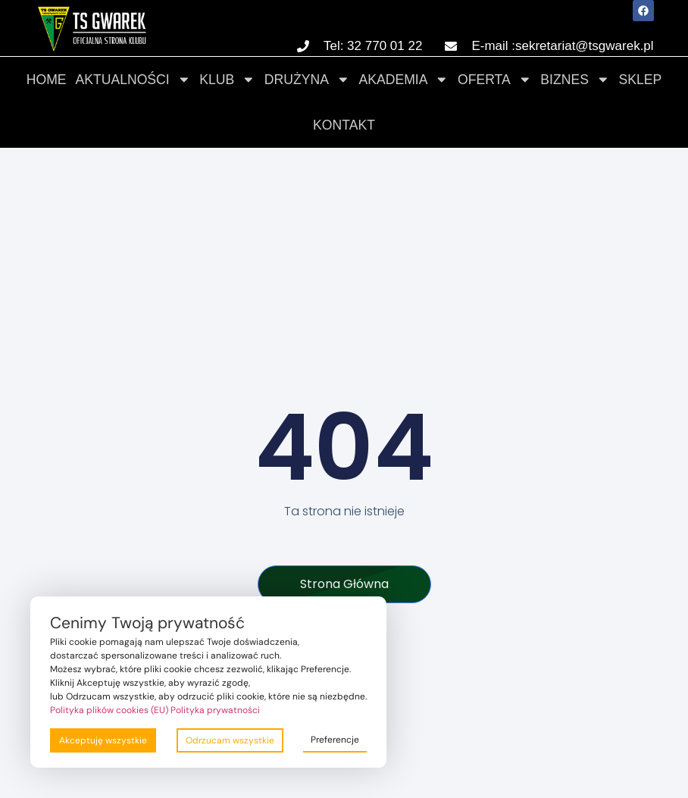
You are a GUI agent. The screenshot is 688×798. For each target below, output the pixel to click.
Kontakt (344, 125)
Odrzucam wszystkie (230, 740)
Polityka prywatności (215, 710)
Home (47, 79)
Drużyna (307, 79)
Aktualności (133, 79)
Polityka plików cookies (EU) (109, 710)
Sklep (640, 79)
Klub (227, 79)
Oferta (494, 79)
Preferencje (335, 740)
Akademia (404, 79)
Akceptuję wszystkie (103, 740)
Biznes (574, 79)
